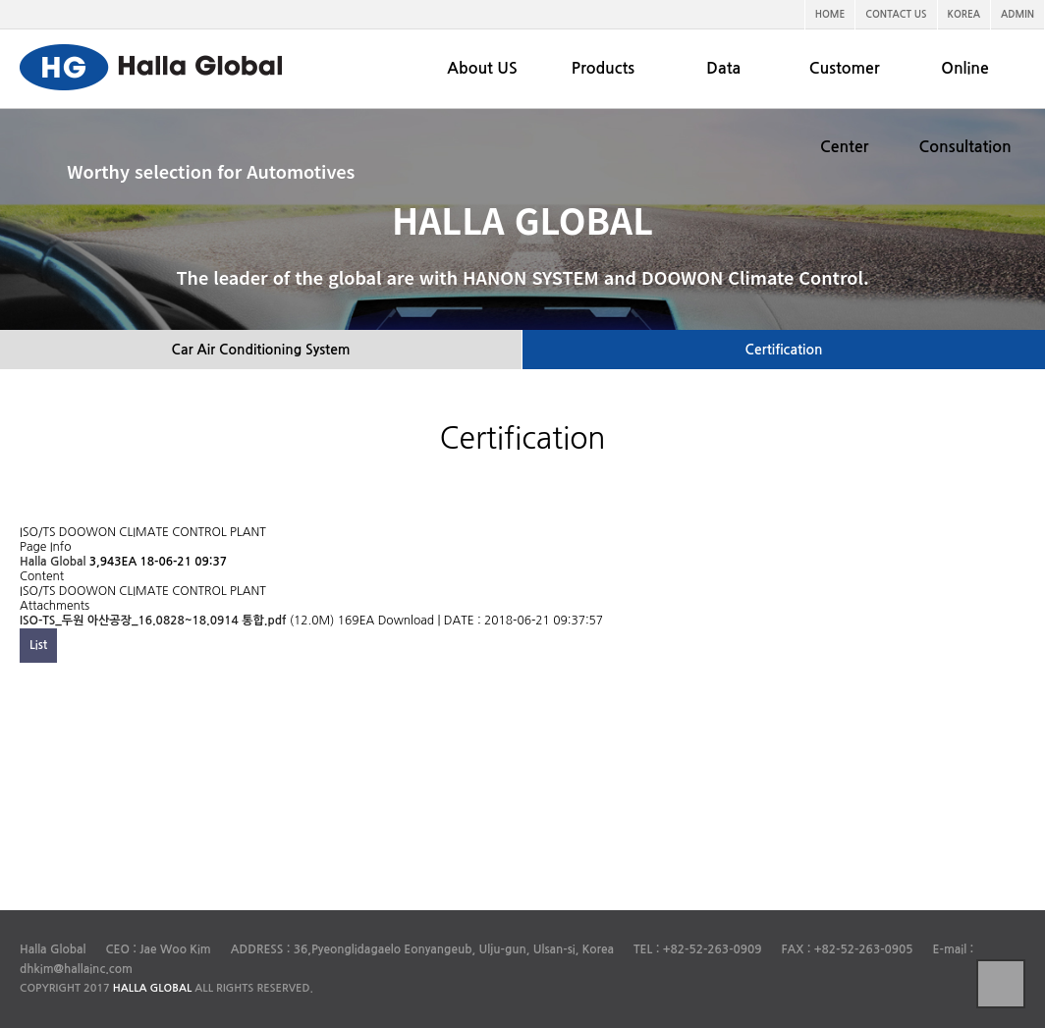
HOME (830, 14)
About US (482, 68)
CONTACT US (895, 14)
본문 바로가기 (0, 0)
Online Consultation (964, 107)
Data (723, 68)
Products (603, 68)
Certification (784, 349)
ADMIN (1017, 14)
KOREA (964, 14)
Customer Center (844, 107)
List (38, 645)
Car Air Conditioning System (260, 349)
